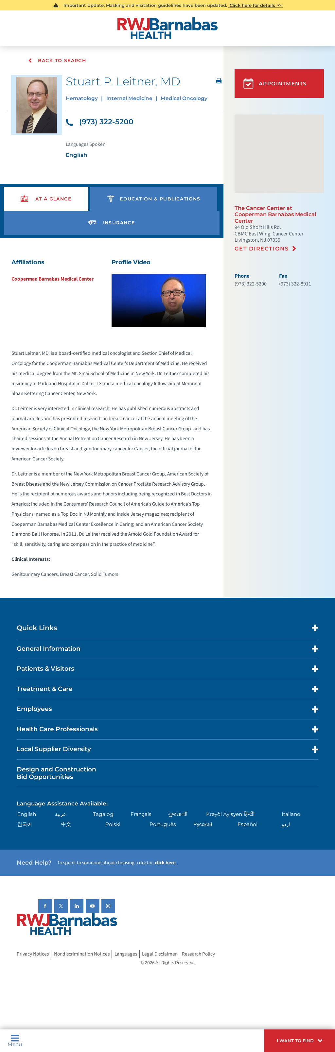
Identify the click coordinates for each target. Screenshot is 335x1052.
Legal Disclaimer (159, 954)
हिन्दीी (249, 814)
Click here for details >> (255, 5)
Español (247, 824)
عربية (60, 814)
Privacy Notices (33, 954)
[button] (299, 1040)
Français (141, 814)
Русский (202, 824)
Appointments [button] (275, 83)
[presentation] (46, 199)
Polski (112, 824)
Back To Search (57, 60)
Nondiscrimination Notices (82, 954)
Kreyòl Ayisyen (224, 814)
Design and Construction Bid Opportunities (56, 773)
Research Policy (198, 954)
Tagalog (103, 814)
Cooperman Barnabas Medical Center (52, 279)
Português (163, 824)
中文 (66, 824)
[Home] (167, 28)
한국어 (24, 824)
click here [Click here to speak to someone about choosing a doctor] (165, 863)
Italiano (291, 814)
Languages (126, 954)
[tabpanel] (112, 421)
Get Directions (262, 248)
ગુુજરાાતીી (177, 814)
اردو (286, 824)
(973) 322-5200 (99, 122)
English (26, 814)
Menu (15, 1040)
